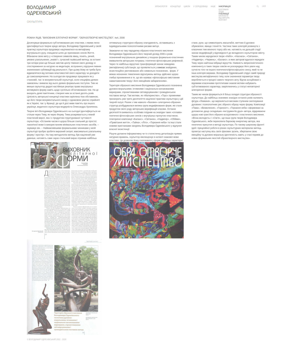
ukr (264, 6)
